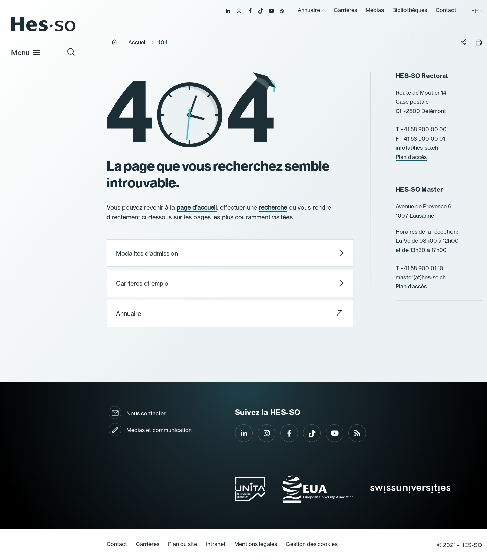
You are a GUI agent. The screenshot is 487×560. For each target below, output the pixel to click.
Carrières (345, 10)
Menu (26, 52)
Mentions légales (255, 544)
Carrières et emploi (230, 283)
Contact (446, 10)
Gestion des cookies (312, 544)
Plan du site (182, 544)
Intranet (216, 544)
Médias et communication (159, 430)
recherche (273, 207)
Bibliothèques (409, 10)
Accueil (137, 42)
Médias (375, 10)
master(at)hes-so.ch (421, 277)
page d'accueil (197, 207)
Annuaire (309, 10)
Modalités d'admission (230, 253)
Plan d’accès (411, 157)
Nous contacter (146, 413)
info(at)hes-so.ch (417, 147)
